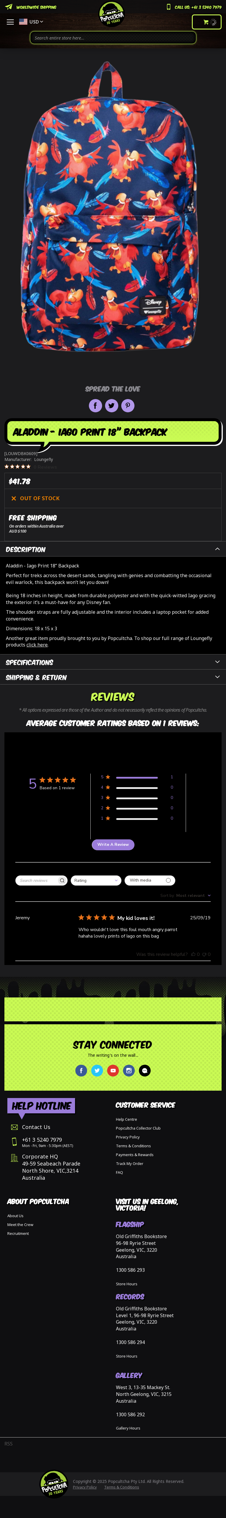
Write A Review (113, 844)
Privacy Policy (128, 1137)
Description (26, 549)
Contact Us (36, 1126)
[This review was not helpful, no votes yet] (204, 954)
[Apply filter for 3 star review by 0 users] (137, 799)
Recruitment (18, 1233)
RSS (8, 1443)
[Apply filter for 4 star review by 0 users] (137, 788)
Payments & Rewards (135, 1154)
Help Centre (126, 1119)
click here (37, 644)
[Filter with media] (149, 880)
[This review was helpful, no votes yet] (193, 954)
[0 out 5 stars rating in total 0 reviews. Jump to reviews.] (30, 466)
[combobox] (113, 37)
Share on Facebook (95, 405)
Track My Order (129, 1163)
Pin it (127, 405)
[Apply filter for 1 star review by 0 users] (137, 819)
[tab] (113, 549)
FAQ (119, 1172)
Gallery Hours (128, 1428)
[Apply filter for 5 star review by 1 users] (137, 778)
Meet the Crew (20, 1224)
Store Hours (126, 1283)
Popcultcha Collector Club (138, 1128)
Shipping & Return (36, 677)
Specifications (29, 662)
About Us (15, 1215)
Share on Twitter (111, 405)
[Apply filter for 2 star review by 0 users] (137, 809)
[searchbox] (36, 880)
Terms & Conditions (133, 1145)
